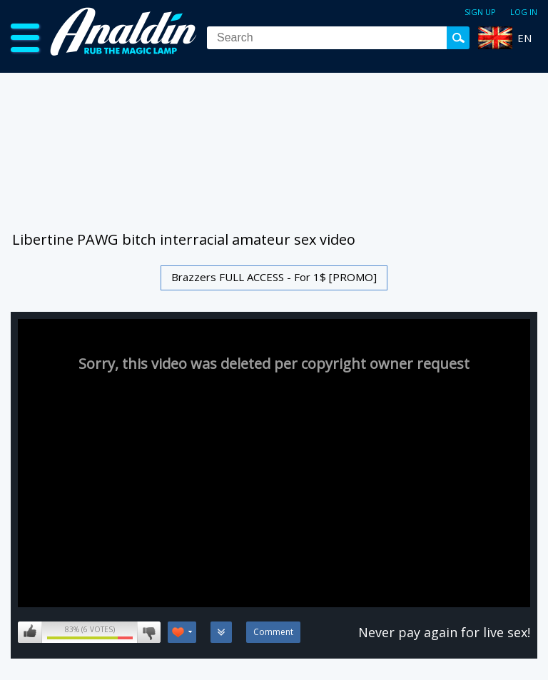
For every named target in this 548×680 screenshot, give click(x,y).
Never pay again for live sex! (444, 632)
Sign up (480, 11)
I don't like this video (149, 632)
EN (524, 38)
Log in (523, 11)
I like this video (30, 632)
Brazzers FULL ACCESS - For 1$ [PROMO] (274, 277)
